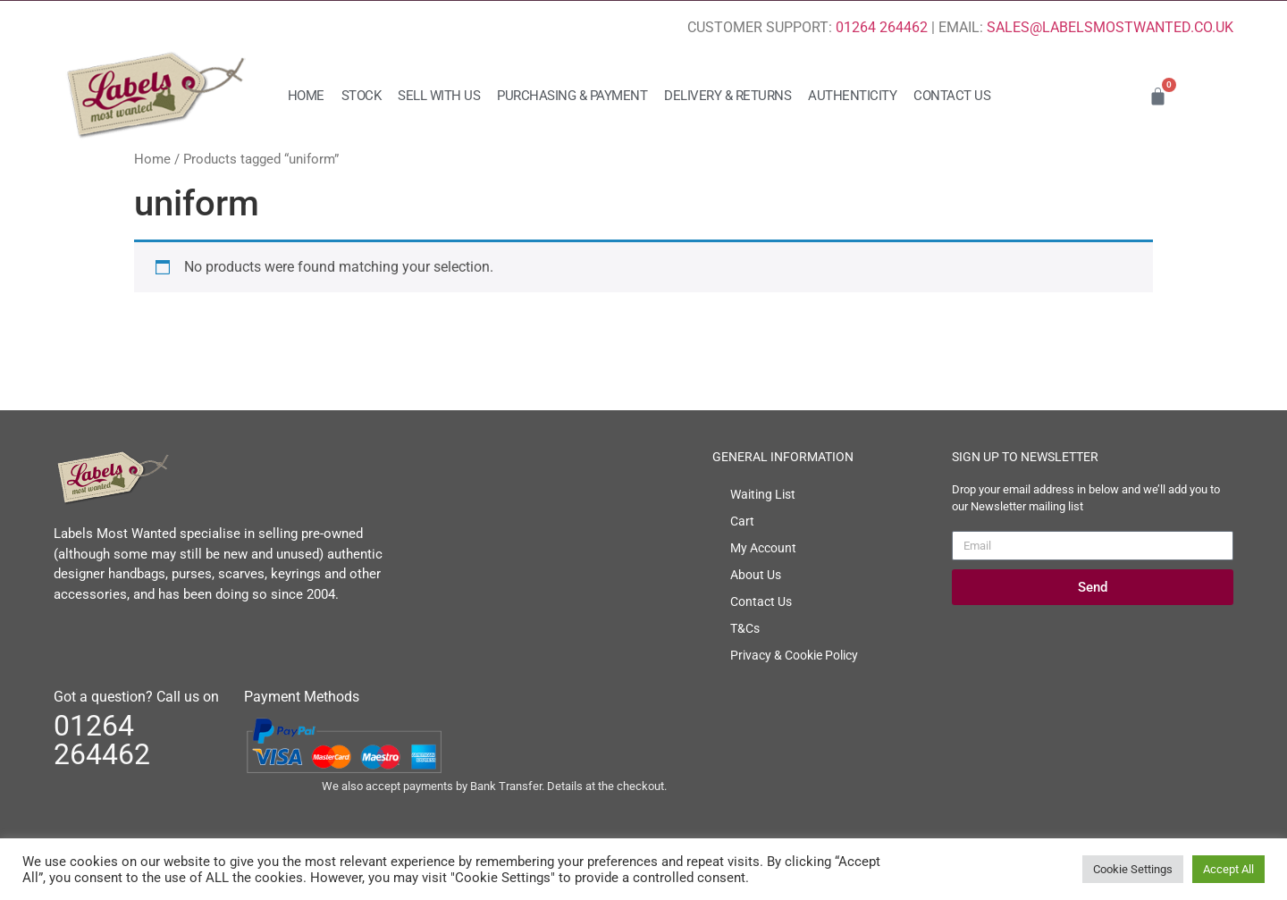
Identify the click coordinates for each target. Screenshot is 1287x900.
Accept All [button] (1228, 869)
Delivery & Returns (727, 96)
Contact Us (951, 96)
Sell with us (439, 96)
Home (306, 96)
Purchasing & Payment (572, 96)
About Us (755, 575)
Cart (742, 521)
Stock (361, 96)
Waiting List (762, 494)
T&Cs (745, 628)
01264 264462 (882, 27)
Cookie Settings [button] (1133, 869)
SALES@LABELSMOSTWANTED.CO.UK (1110, 27)
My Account (763, 548)
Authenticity (852, 96)
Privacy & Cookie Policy (794, 655)
